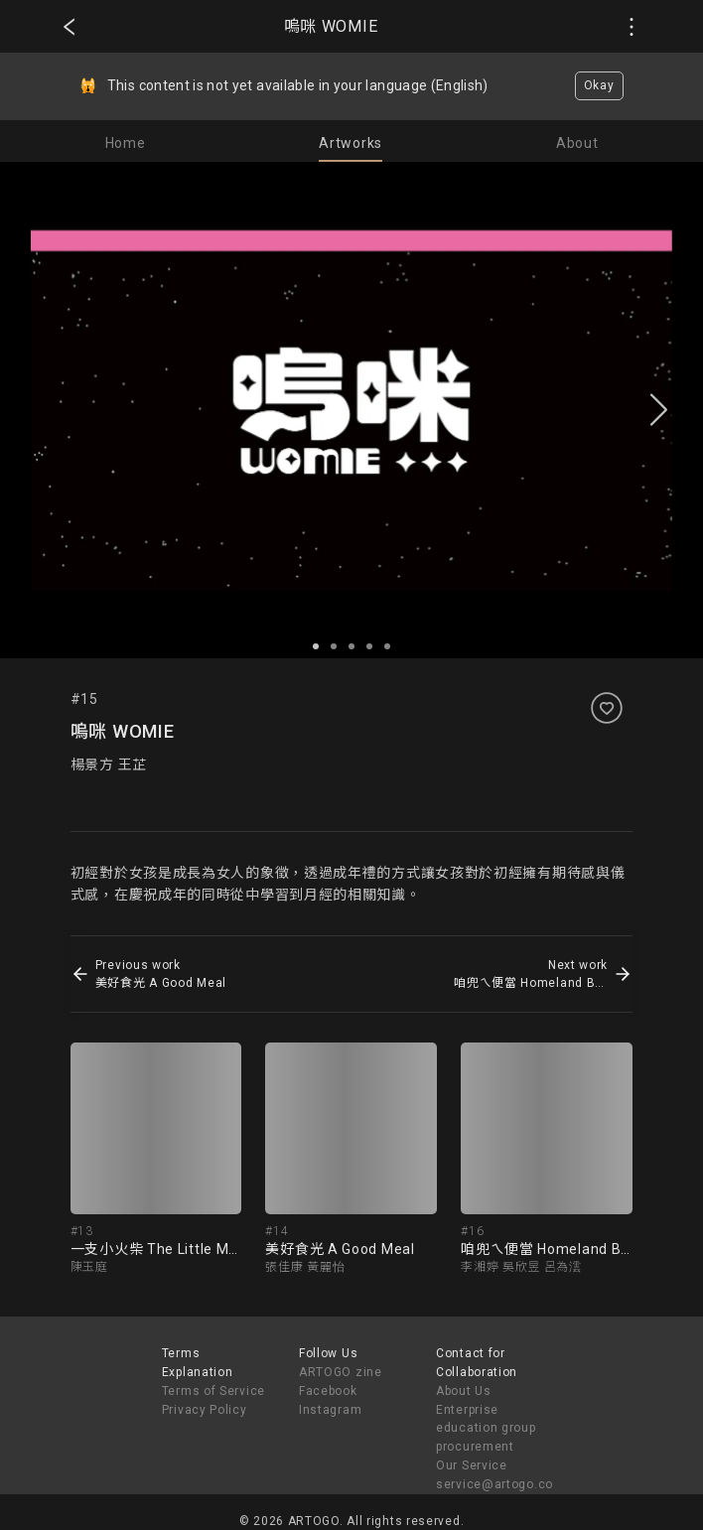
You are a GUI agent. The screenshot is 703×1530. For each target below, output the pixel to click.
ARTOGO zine (340, 1372)
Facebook (328, 1391)
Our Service (471, 1465)
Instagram (330, 1410)
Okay (599, 85)
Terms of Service (213, 1391)
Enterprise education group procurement (486, 1429)
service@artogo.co (494, 1484)
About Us (464, 1391)
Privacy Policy (204, 1410)
